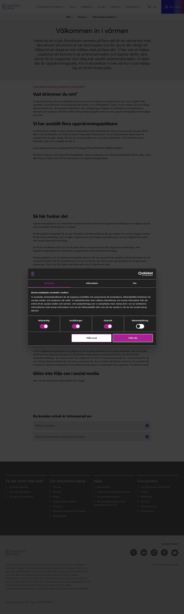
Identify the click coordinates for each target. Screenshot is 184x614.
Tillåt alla (132, 338)
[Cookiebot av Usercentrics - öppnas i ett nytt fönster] (140, 274)
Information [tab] (92, 283)
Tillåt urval (91, 338)
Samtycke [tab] (49, 283)
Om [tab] (134, 283)
